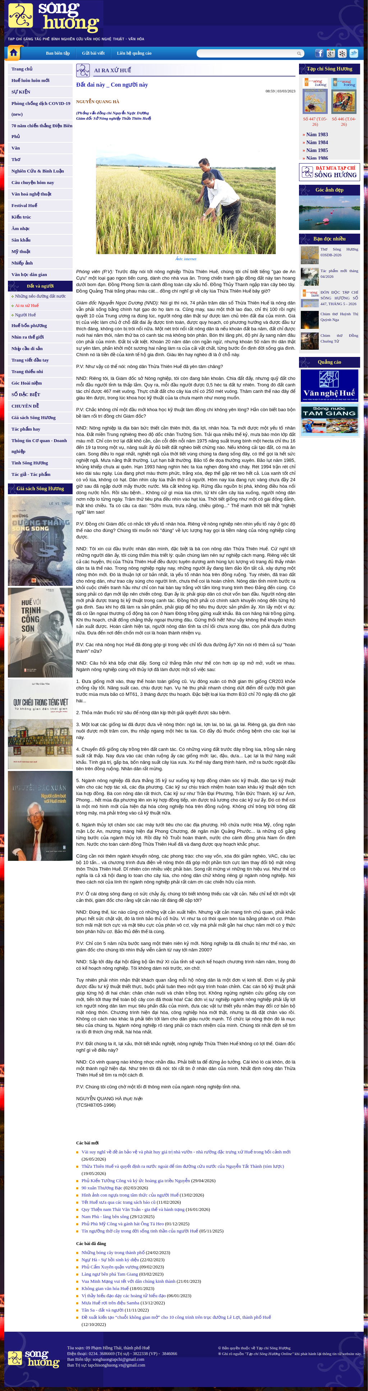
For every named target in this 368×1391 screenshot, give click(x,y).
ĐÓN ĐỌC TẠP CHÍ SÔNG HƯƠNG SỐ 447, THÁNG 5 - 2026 (339, 298)
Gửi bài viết (93, 53)
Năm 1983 (317, 134)
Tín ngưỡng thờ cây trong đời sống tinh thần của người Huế (140, 1231)
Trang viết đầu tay (30, 360)
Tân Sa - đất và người (103, 1310)
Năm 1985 (317, 150)
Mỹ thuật (21, 251)
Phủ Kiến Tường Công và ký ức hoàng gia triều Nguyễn (136, 1180)
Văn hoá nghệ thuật (31, 194)
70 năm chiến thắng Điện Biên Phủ (42, 131)
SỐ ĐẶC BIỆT (26, 394)
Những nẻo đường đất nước (40, 296)
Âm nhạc (21, 228)
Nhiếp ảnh (22, 263)
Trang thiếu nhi (27, 371)
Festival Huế (24, 205)
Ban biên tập (58, 53)
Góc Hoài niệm (27, 383)
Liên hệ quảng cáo (134, 53)
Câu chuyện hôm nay (33, 182)
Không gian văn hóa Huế (105, 1288)
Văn (16, 148)
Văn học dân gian (29, 274)
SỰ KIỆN (21, 92)
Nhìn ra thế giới (28, 337)
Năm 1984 (317, 142)
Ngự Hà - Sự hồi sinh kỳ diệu (110, 1259)
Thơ (16, 159)
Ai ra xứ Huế (27, 305)
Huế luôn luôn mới (31, 80)
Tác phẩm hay (26, 429)
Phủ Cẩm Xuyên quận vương (110, 1267)
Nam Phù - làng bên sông (105, 1216)
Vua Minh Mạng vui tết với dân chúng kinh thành (128, 1281)
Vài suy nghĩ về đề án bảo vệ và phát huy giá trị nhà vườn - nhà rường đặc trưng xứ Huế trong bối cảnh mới (186, 1151)
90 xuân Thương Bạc (102, 1187)
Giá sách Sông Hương (34, 417)
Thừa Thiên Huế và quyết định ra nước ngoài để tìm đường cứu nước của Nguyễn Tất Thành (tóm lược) (183, 1166)
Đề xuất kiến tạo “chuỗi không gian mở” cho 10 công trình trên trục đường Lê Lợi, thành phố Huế (176, 1317)
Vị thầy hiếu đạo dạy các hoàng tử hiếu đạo (124, 1295)
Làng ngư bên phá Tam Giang (110, 1274)
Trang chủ (22, 69)
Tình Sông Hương (30, 462)
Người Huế (25, 314)
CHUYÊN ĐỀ (25, 406)
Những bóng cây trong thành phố (113, 1252)
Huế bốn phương (29, 325)
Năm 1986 (317, 158)
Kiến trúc (21, 217)
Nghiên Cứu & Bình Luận (38, 171)
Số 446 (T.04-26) (344, 121)
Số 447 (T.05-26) (315, 121)
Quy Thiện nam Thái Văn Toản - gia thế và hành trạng (133, 1209)
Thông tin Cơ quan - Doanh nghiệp (39, 446)
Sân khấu (21, 240)
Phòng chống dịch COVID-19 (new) (41, 109)
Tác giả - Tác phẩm (31, 474)
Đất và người (40, 286)
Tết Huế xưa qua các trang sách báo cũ (119, 1202)
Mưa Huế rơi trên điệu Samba (110, 1302)
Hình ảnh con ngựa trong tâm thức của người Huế (130, 1195)
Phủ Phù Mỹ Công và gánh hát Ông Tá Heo (123, 1223)
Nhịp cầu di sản (27, 348)
